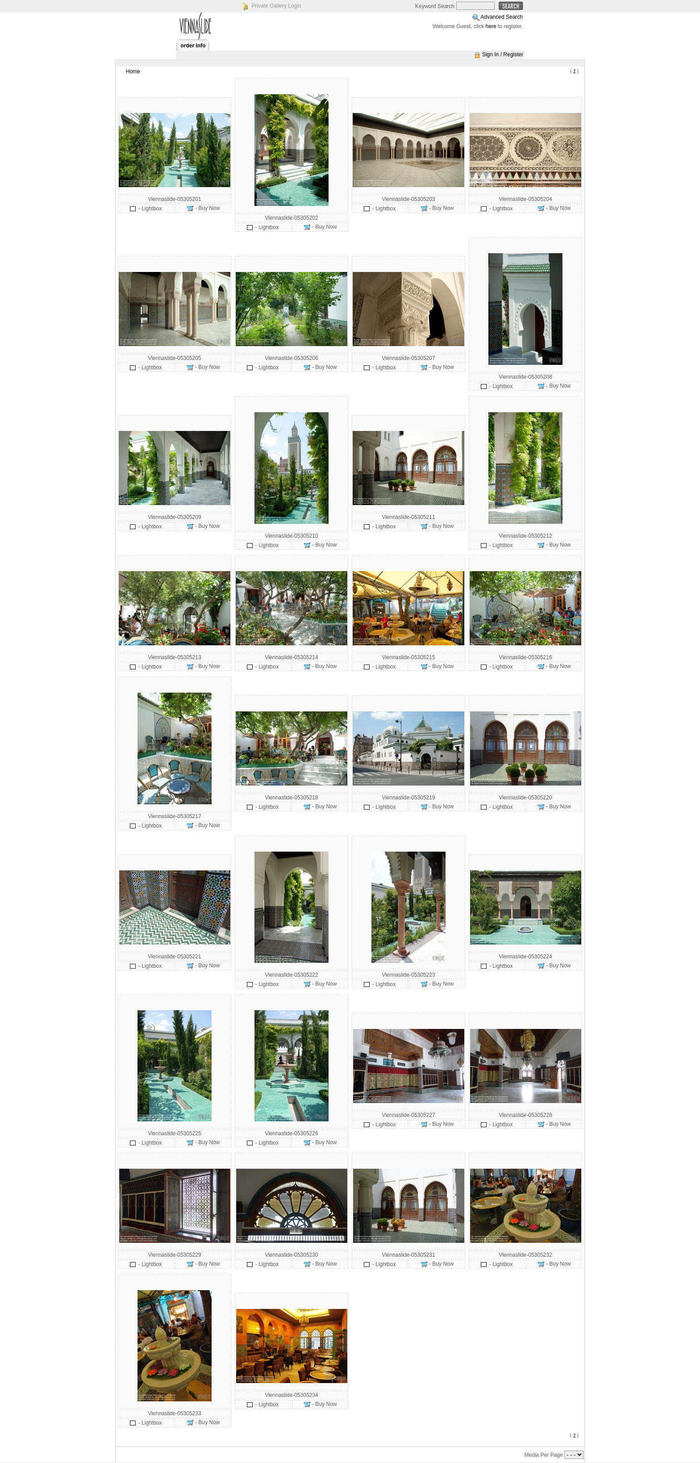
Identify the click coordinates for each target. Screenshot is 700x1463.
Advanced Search (501, 17)
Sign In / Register (502, 54)
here (491, 26)
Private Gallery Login (276, 6)
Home (133, 71)
